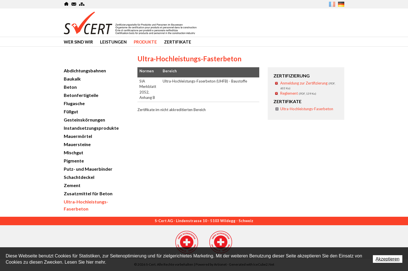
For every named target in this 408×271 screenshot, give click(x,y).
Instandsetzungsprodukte (91, 128)
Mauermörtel (78, 136)
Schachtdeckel (79, 177)
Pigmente (74, 160)
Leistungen (113, 41)
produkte (145, 41)
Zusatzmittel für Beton (88, 193)
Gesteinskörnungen (84, 119)
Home (66, 4)
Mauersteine (77, 144)
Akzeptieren (388, 259)
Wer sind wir (78, 41)
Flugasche (74, 103)
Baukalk (72, 78)
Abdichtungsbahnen (85, 70)
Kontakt (74, 4)
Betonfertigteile (81, 95)
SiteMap (81, 4)
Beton (70, 87)
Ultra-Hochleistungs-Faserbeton (306, 109)
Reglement (298, 93)
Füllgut (71, 111)
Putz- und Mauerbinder (88, 169)
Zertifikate (177, 41)
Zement (72, 185)
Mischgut (73, 152)
